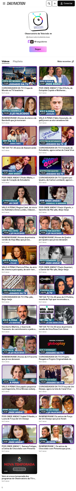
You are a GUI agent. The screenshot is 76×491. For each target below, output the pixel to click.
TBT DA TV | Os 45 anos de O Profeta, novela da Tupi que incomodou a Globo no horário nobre (56, 298)
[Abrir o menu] (4, 3)
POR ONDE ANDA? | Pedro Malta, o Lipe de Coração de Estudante (18, 179)
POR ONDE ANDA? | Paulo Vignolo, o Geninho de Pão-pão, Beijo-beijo (56, 208)
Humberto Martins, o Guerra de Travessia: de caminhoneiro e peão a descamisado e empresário (18, 328)
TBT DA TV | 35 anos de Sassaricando (19, 148)
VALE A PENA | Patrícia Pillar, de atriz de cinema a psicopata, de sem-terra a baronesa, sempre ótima (19, 268)
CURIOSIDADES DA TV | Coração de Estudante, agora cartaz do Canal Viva (56, 149)
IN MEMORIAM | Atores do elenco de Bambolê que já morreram (19, 119)
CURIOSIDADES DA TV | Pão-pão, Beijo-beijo (17, 298)
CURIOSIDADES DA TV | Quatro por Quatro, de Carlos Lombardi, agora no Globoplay (56, 179)
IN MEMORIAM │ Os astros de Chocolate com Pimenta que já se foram (54, 447)
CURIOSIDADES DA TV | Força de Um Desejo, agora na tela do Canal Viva (56, 388)
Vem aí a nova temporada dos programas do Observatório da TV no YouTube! (19, 477)
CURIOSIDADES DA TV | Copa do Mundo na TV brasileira (17, 89)
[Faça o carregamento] (55, 3)
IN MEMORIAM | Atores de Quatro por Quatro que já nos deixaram (55, 238)
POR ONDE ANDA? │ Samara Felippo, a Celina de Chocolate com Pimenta (19, 447)
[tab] (5, 61)
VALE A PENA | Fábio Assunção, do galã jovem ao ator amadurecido (55, 119)
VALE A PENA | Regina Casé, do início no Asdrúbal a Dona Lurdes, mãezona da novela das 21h (19, 208)
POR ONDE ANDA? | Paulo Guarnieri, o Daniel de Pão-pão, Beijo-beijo (56, 268)
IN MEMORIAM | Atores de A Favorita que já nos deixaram (19, 358)
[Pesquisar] (49, 3)
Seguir (38, 49)
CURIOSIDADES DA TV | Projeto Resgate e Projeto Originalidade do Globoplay (55, 358)
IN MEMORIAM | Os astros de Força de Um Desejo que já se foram (55, 417)
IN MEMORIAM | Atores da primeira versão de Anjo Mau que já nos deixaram (18, 238)
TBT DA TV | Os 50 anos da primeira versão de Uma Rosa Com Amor (55, 328)
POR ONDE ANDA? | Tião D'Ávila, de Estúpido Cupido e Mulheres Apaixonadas (56, 89)
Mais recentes (65, 61)
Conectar (66, 3)
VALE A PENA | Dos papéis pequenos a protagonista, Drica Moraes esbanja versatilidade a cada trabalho (19, 388)
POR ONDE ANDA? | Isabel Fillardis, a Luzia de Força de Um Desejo (19, 417)
